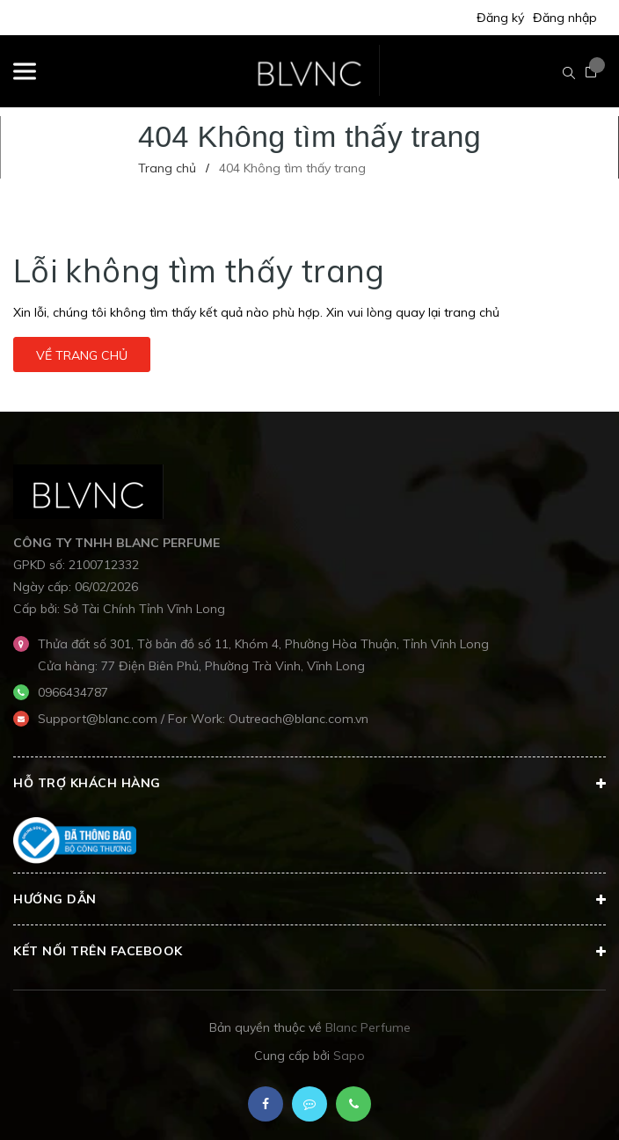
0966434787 (73, 692)
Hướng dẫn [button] (309, 900)
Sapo (349, 1055)
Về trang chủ (81, 355)
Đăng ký (500, 18)
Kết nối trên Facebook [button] (309, 952)
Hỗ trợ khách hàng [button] (309, 784)
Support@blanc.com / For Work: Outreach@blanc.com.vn (203, 719)
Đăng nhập (565, 18)
